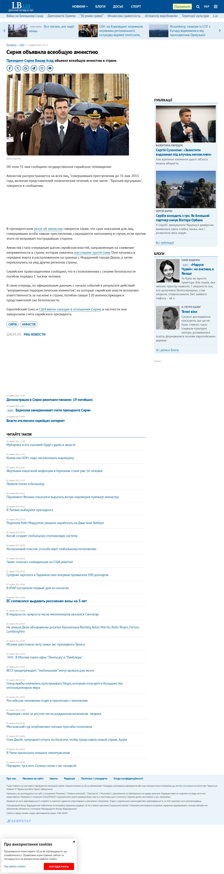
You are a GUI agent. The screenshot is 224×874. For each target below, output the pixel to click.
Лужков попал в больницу (25, 483)
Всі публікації (165, 243)
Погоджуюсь (59, 866)
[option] (41, 30)
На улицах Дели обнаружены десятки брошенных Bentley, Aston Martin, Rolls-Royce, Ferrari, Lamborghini (72, 629)
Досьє (118, 6)
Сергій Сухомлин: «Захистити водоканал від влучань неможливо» (184, 152)
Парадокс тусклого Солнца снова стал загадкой (41, 765)
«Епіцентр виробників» (161, 16)
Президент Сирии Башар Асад (30, 60)
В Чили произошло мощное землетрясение (38, 752)
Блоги (100, 6)
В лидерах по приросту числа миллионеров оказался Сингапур (52, 614)
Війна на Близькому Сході (24, 16)
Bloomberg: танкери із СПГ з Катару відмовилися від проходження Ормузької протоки (190, 32)
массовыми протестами (92, 252)
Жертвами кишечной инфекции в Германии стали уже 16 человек (54, 471)
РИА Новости (35, 334)
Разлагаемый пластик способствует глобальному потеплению (51, 549)
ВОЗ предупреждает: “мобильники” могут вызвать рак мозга (50, 670)
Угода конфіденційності (128, 778)
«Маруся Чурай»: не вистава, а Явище (197, 269)
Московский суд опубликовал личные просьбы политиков (49, 726)
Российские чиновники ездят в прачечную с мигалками (47, 700)
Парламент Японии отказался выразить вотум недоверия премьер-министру (62, 497)
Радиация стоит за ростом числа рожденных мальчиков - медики (53, 713)
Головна (11, 45)
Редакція (69, 778)
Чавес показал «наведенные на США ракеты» (39, 562)
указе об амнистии (48, 228)
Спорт (136, 6)
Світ (22, 45)
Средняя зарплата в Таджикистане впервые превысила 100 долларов (57, 575)
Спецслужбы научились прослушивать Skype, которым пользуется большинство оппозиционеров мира (64, 685)
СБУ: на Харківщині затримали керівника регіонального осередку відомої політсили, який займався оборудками (121, 32)
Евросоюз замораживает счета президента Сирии (48, 410)
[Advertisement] (76, 208)
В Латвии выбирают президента (29, 510)
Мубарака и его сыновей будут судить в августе (40, 444)
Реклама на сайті (33, 778)
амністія (29, 324)
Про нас (11, 778)
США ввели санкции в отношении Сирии (70, 309)
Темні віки (189, 311)
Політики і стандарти (94, 778)
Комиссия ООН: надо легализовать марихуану (40, 458)
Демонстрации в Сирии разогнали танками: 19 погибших (49, 399)
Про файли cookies (15, 866)
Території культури (195, 16)
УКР (206, 6)
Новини (80, 6)
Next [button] (220, 30)
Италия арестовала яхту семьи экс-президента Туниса (45, 644)
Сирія (12, 324)
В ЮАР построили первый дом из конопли (37, 588)
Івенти (54, 778)
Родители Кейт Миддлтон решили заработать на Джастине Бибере (55, 523)
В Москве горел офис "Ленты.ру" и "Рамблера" (44, 657)
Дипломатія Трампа (61, 16)
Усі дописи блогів (167, 350)
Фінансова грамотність (124, 16)
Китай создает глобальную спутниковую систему (41, 535)
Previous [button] (4, 30)
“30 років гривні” (91, 16)
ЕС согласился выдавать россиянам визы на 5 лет (46, 600)
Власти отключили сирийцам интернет (35, 420)
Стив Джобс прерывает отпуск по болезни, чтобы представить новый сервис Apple (66, 739)
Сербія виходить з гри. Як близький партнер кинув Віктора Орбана (182, 217)
